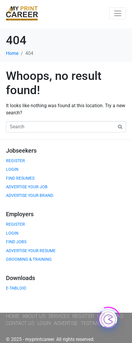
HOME (12, 316)
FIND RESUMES (20, 178)
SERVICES (58, 316)
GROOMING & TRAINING (29, 259)
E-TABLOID (16, 288)
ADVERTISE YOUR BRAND (29, 195)
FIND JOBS (16, 241)
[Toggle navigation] (117, 13)
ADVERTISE (66, 323)
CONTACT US (20, 323)
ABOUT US (34, 316)
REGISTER (15, 160)
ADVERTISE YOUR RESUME (31, 250)
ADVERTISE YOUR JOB (27, 186)
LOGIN (12, 169)
